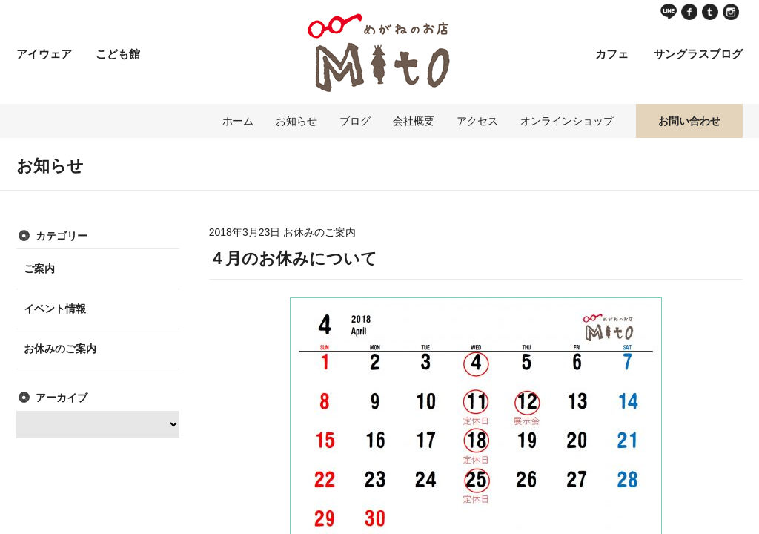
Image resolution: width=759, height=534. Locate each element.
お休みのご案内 (60, 349)
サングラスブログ (698, 53)
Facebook (689, 12)
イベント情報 (55, 308)
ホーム (237, 121)
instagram (731, 12)
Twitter (710, 12)
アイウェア (44, 53)
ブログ (355, 121)
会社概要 (413, 121)
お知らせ (296, 121)
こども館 (118, 53)
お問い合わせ (689, 121)
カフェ (612, 53)
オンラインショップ (567, 121)
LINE (668, 12)
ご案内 (39, 268)
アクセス (477, 121)
